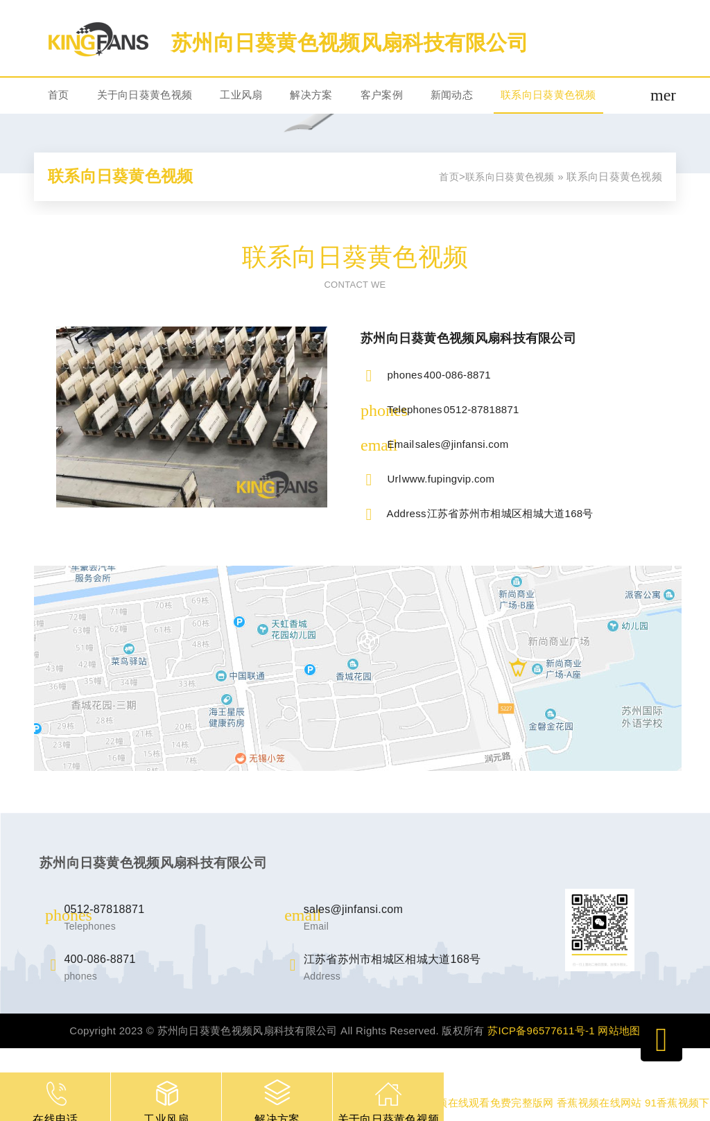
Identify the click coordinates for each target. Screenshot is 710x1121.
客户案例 (382, 95)
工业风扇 (241, 95)
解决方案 (311, 95)
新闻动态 (452, 95)
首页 (58, 95)
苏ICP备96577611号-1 (541, 1030)
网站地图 (619, 1030)
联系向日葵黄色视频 (548, 95)
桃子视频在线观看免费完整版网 (479, 1103)
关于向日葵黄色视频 (145, 95)
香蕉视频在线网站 (599, 1103)
